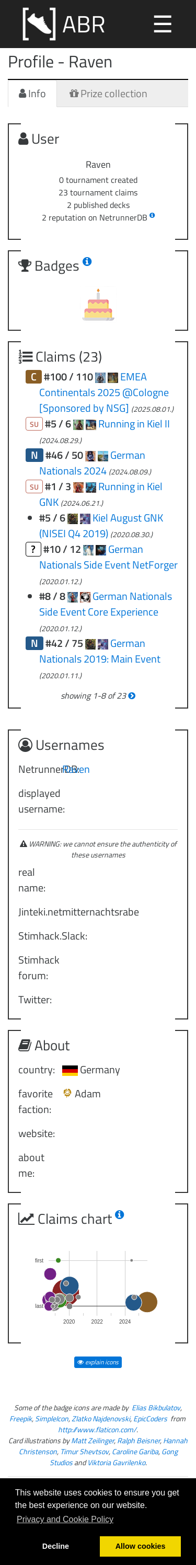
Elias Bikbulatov (156, 1407)
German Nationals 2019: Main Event (99, 651)
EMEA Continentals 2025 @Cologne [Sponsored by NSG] (104, 392)
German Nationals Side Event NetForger (108, 557)
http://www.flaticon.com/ (97, 1429)
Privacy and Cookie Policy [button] (65, 1519)
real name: (31, 880)
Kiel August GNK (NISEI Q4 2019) (101, 525)
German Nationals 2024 (92, 463)
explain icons (98, 1362)
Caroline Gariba (135, 1451)
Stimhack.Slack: (36, 936)
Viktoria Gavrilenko (116, 1462)
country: (36, 1069)
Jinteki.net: (36, 911)
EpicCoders (150, 1418)
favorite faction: (35, 1101)
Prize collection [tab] (108, 93)
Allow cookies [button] (141, 1546)
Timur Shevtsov (84, 1451)
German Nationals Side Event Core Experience (105, 604)
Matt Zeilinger (92, 1440)
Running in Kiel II (134, 423)
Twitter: (35, 999)
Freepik (20, 1418)
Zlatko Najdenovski (101, 1418)
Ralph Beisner (138, 1440)
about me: (31, 1165)
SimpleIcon (51, 1418)
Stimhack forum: (36, 967)
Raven (76, 769)
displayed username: (36, 801)
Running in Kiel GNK (101, 494)
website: (36, 1133)
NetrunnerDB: (36, 769)
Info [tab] (32, 93)
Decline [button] (55, 1546)
